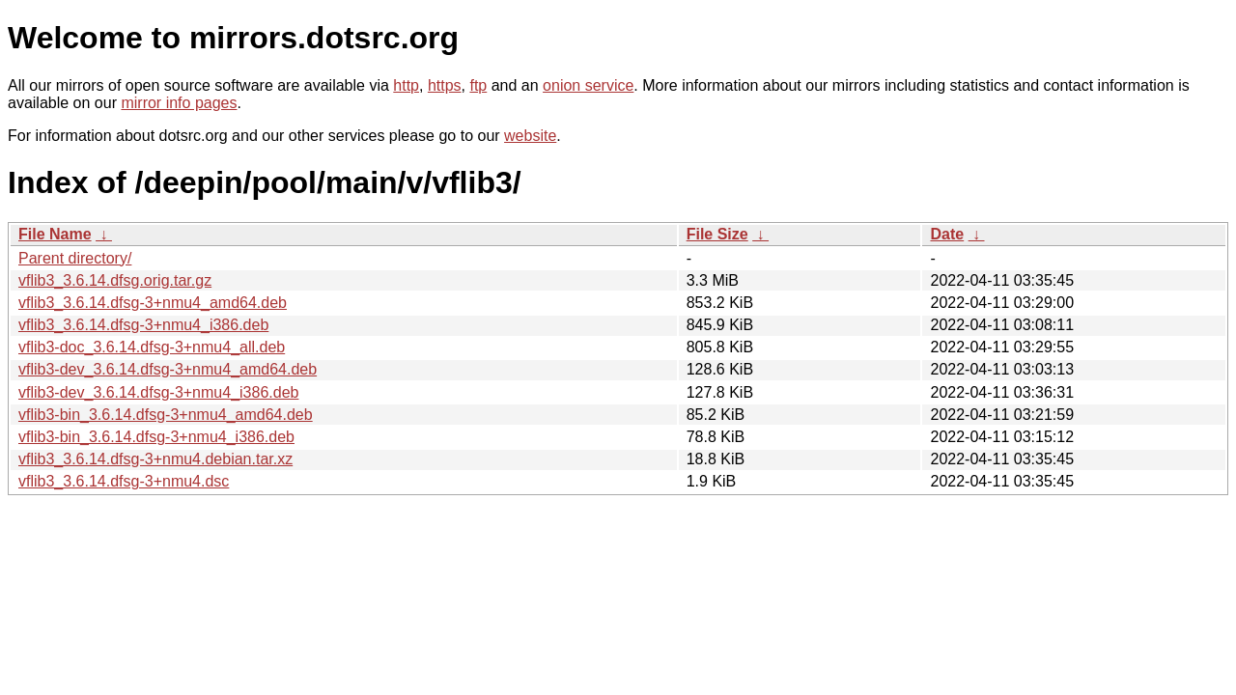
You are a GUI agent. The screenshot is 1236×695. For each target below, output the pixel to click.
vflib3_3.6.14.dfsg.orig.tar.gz (114, 280)
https (445, 85)
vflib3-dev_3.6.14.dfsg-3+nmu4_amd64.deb (167, 369)
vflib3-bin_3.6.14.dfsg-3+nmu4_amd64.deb (165, 414)
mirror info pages (179, 103)
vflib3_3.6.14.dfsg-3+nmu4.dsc (123, 481)
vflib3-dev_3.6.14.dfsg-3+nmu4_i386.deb (158, 392)
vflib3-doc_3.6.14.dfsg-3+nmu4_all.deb (151, 347)
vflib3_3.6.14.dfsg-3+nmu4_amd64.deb (152, 302)
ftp (478, 85)
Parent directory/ (74, 258)
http (406, 85)
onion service (588, 85)
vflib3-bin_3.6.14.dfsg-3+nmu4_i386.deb (156, 437)
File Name (55, 234)
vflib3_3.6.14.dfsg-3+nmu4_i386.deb (143, 325)
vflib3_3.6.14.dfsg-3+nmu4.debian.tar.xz (155, 459)
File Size (717, 234)
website (530, 135)
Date (947, 234)
